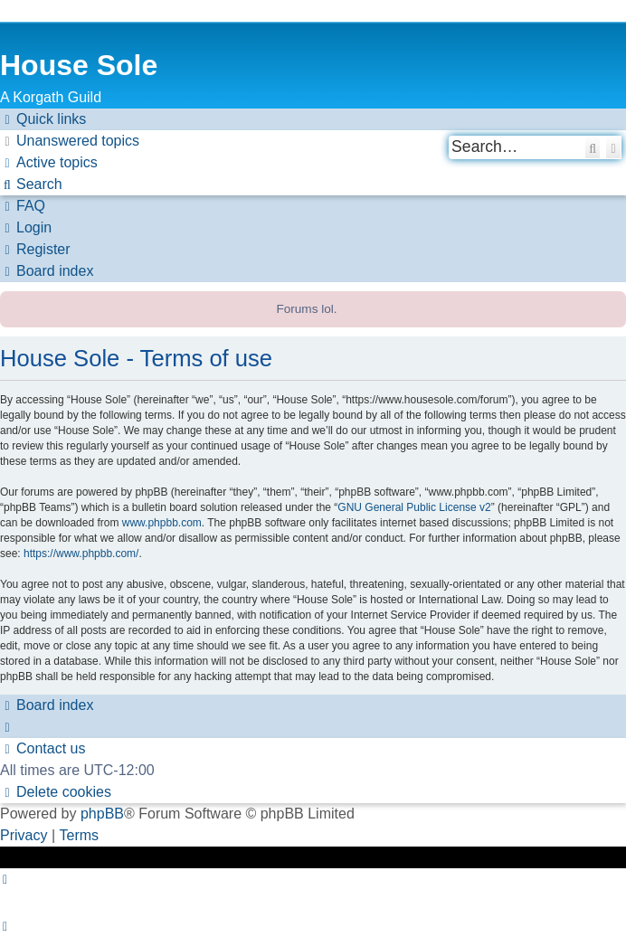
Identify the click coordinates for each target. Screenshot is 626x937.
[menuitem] (69, 141)
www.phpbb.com (162, 522)
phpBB (102, 813)
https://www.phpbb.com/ (81, 553)
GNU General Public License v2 (413, 507)
